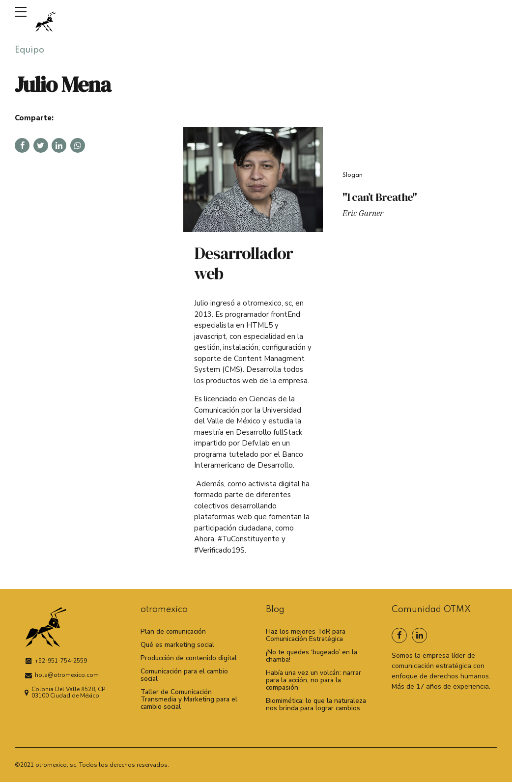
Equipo (29, 50)
